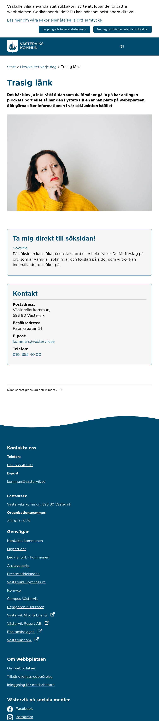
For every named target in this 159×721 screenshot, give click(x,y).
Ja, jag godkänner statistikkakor (64, 29)
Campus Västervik (22, 599)
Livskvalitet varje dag (38, 67)
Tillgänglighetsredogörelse (29, 676)
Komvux (14, 590)
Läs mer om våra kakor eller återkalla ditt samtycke (54, 20)
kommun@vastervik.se (34, 341)
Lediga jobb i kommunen (28, 557)
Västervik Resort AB (46, 622)
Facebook (20, 709)
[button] (134, 46)
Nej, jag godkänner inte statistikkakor (122, 29)
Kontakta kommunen (25, 541)
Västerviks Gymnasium (26, 582)
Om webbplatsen (21, 668)
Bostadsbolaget (42, 631)
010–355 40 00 (27, 354)
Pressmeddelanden (23, 574)
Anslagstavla (18, 565)
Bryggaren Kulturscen (25, 607)
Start (11, 67)
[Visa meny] (146, 46)
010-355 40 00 (20, 465)
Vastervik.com (41, 639)
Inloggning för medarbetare (31, 685)
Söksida (20, 248)
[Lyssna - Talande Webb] (123, 46)
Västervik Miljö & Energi (49, 614)
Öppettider (16, 549)
